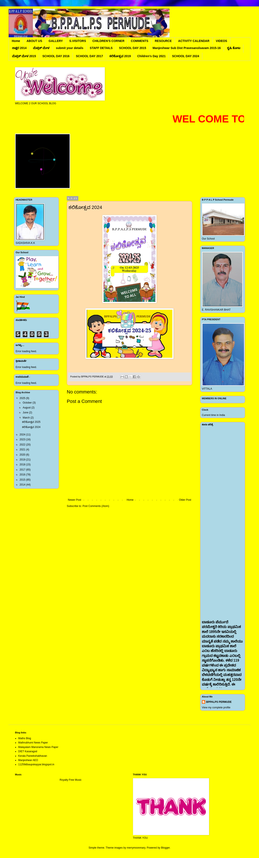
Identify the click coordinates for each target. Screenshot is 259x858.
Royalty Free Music (71, 779)
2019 (23, 459)
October (28, 402)
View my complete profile (216, 707)
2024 (23, 434)
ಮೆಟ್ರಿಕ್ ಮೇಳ (41, 48)
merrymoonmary (136, 847)
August (27, 407)
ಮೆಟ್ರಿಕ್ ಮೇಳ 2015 (24, 56)
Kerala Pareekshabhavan (32, 755)
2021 (23, 449)
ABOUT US (34, 41)
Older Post (185, 499)
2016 (23, 474)
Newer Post (74, 499)
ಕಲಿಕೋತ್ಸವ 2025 (31, 421)
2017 (23, 469)
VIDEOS (221, 41)
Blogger (165, 847)
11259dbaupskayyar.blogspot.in (36, 764)
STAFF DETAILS (101, 48)
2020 (23, 454)
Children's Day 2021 (151, 56)
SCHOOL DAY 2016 (56, 56)
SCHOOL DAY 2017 (89, 56)
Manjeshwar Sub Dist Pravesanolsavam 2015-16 (187, 48)
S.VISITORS (77, 41)
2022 (23, 444)
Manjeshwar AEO (28, 760)
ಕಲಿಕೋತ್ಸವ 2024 (31, 427)
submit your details (69, 48)
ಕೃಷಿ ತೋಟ (233, 48)
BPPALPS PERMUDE (219, 701)
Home (16, 41)
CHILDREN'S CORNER (108, 41)
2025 (23, 398)
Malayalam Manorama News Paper (38, 747)
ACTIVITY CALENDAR (193, 41)
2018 (23, 464)
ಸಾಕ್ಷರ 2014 (19, 48)
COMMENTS (139, 41)
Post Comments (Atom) (95, 506)
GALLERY (56, 41)
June (26, 412)
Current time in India (213, 415)
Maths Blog (24, 738)
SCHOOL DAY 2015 (132, 48)
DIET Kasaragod (27, 751)
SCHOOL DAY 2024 (185, 56)
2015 (23, 479)
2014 (23, 484)
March (27, 417)
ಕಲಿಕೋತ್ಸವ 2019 (120, 56)
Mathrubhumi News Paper (33, 742)
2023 (23, 439)
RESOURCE (163, 41)
